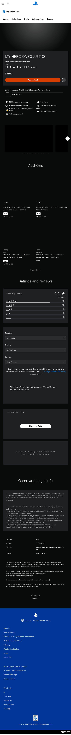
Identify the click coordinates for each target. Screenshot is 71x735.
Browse (50, 19)
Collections (16, 19)
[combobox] (35, 338)
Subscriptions (38, 19)
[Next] (67, 138)
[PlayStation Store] (11, 11)
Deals (26, 19)
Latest (5, 19)
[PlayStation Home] (35, 3)
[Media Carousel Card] (29, 138)
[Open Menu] (3, 3)
